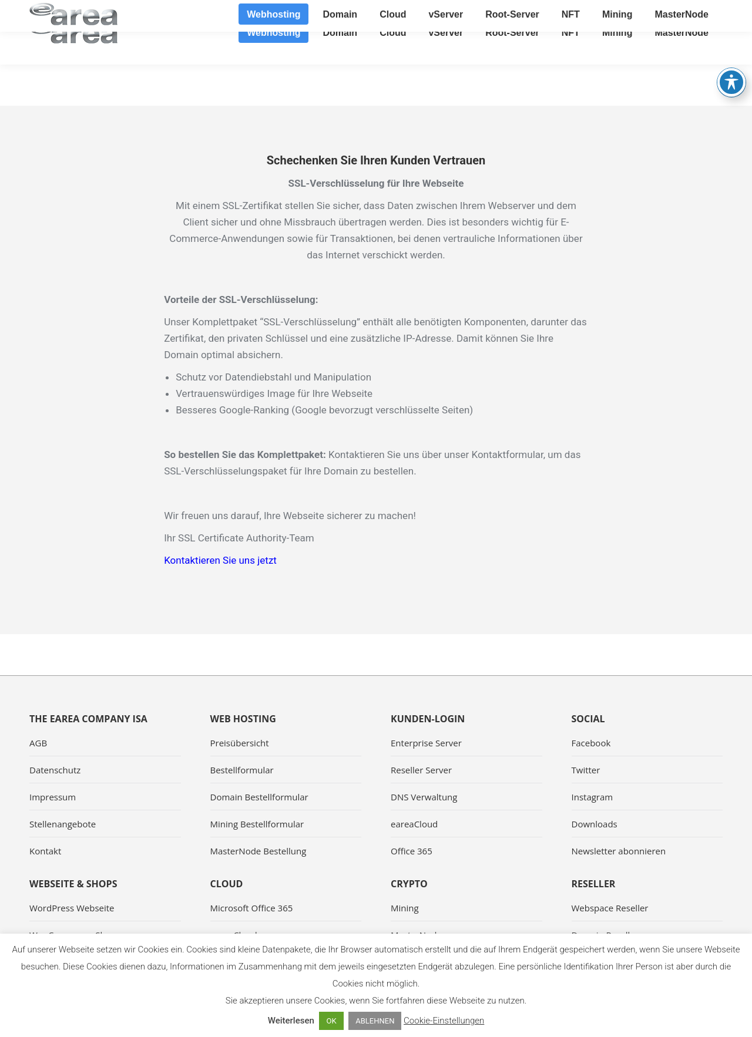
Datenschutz (54, 770)
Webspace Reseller (610, 908)
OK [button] (331, 1020)
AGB (38, 743)
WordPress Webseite (72, 908)
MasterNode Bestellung (258, 851)
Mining (405, 908)
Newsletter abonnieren (619, 851)
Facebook (591, 743)
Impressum (52, 797)
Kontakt (45, 851)
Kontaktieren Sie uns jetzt (220, 560)
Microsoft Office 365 (251, 908)
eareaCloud (414, 824)
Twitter (586, 770)
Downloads (594, 824)
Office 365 (411, 851)
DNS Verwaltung (424, 797)
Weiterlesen (291, 1020)
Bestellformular (242, 770)
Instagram (592, 797)
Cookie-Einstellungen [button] (444, 1020)
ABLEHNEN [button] (374, 1020)
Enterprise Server (426, 743)
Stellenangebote (62, 824)
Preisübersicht (239, 743)
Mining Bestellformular (257, 824)
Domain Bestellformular (259, 797)
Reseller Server (421, 770)
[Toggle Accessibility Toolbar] (731, 50)
